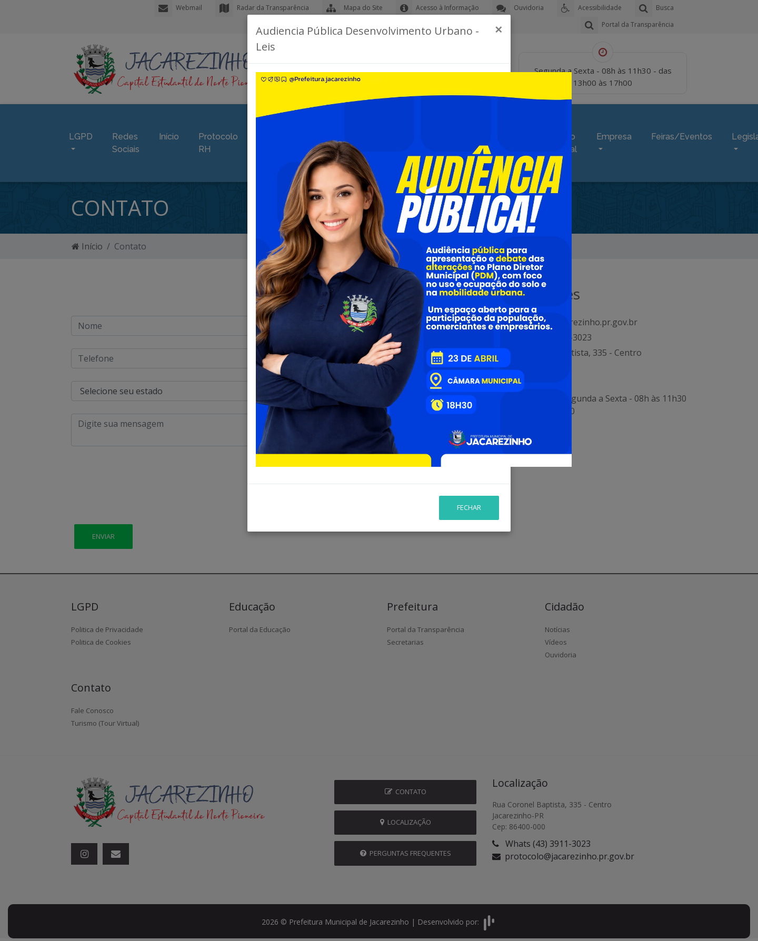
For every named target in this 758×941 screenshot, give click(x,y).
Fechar (469, 432)
